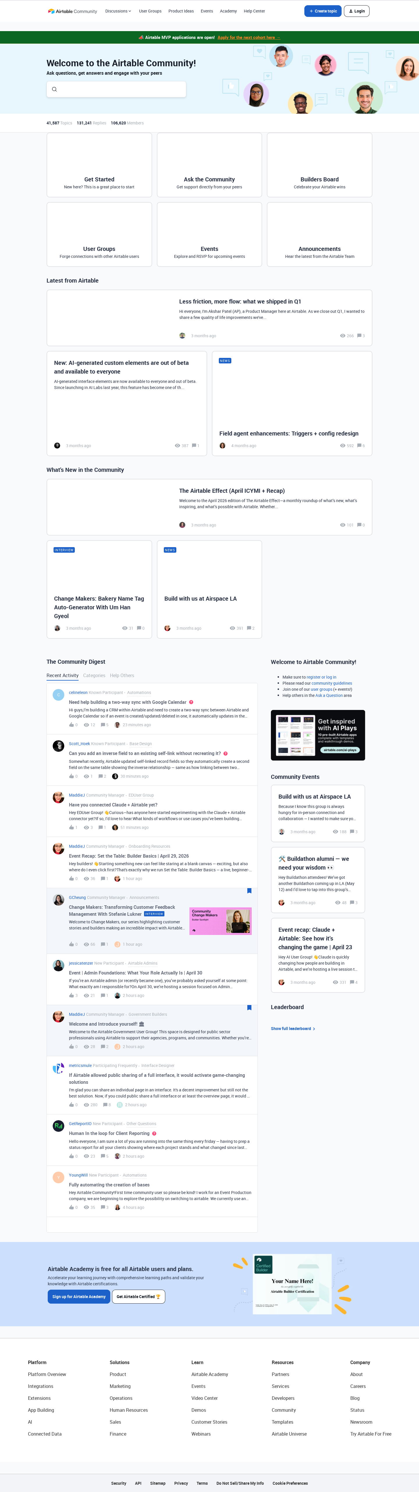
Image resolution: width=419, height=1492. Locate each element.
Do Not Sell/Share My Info (240, 1483)
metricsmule (80, 1065)
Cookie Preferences (290, 1483)
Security (118, 1483)
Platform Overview (47, 1374)
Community (284, 1410)
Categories (94, 675)
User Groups (150, 11)
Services (280, 1386)
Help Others (122, 675)
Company (360, 1362)
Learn (197, 1362)
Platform (37, 1362)
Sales (115, 1422)
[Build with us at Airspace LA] (209, 589)
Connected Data (45, 1434)
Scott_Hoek (79, 743)
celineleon (78, 692)
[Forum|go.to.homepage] (72, 11)
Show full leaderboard (294, 1029)
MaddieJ (77, 795)
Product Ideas (181, 11)
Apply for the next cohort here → (249, 37)
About (356, 1374)
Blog (355, 1398)
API (138, 1483)
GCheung (77, 897)
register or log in (321, 677)
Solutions (119, 1362)
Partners (280, 1374)
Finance (118, 1434)
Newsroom (361, 1422)
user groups (321, 689)
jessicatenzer (81, 963)
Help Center (254, 11)
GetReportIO (80, 1123)
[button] (323, 11)
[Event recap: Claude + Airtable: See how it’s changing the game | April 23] (318, 955)
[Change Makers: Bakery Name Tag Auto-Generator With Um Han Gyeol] (99, 589)
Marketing (120, 1386)
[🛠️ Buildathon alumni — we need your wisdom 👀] (318, 880)
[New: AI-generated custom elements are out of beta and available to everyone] (127, 403)
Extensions (39, 1398)
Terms (202, 1483)
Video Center (204, 1398)
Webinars (201, 1434)
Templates (282, 1422)
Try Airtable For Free (370, 1434)
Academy (228, 11)
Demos (198, 1410)
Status (357, 1410)
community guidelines (332, 683)
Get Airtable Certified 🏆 (139, 1296)
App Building (41, 1410)
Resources (283, 1362)
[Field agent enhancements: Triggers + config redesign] (292, 403)
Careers (358, 1386)
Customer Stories (209, 1422)
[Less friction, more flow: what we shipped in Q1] (209, 318)
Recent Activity (63, 675)
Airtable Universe (289, 1434)
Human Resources (129, 1410)
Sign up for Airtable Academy (79, 1296)
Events (207, 11)
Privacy (181, 1483)
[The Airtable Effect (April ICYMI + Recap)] (209, 507)
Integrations (40, 1386)
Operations (121, 1398)
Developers (283, 1398)
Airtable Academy (209, 1374)
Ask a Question (329, 695)
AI (30, 1422)
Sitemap (158, 1483)
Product (118, 1374)
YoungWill (78, 1175)
